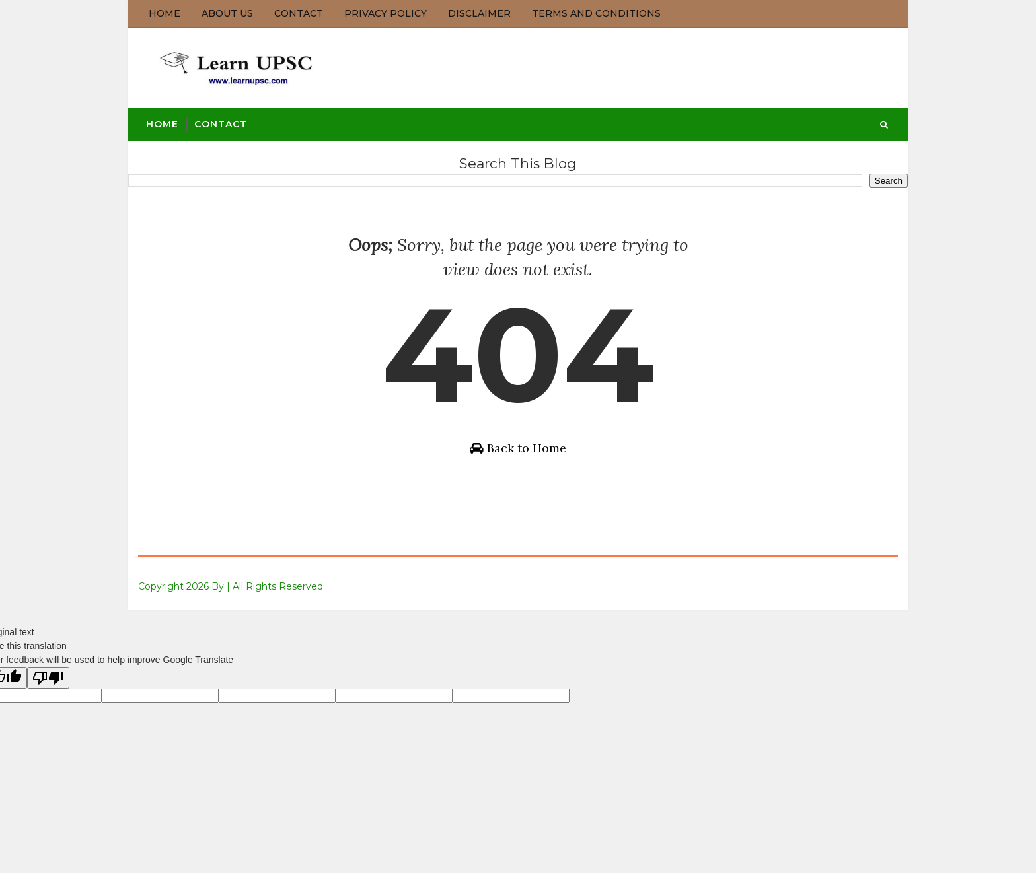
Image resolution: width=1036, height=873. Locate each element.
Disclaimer (479, 13)
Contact (298, 13)
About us (227, 13)
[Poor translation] (48, 678)
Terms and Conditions (596, 13)
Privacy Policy (385, 13)
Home (164, 13)
